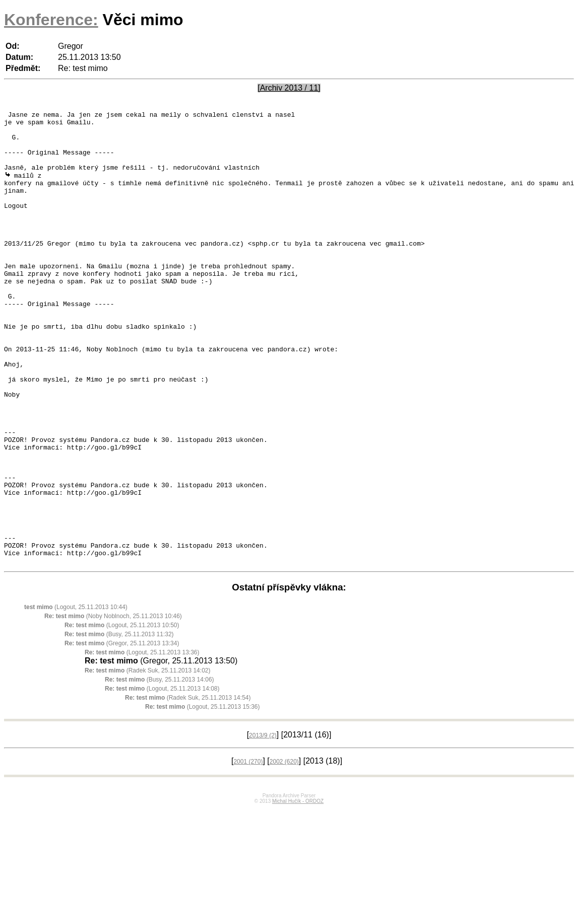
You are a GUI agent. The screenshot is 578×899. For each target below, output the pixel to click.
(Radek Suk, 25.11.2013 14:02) (147, 760)
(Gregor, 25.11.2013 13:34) (122, 733)
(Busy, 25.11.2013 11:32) (119, 724)
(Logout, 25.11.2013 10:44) (75, 697)
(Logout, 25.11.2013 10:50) (122, 715)
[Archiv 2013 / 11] (289, 88)
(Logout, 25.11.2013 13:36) (142, 742)
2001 (248, 851)
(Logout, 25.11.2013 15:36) (202, 796)
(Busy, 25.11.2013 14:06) (159, 769)
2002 (284, 851)
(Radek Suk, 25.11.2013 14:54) (187, 787)
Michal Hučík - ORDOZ (298, 891)
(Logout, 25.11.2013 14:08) (162, 778)
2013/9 (263, 825)
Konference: (51, 20)
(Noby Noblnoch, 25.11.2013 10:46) (113, 706)
